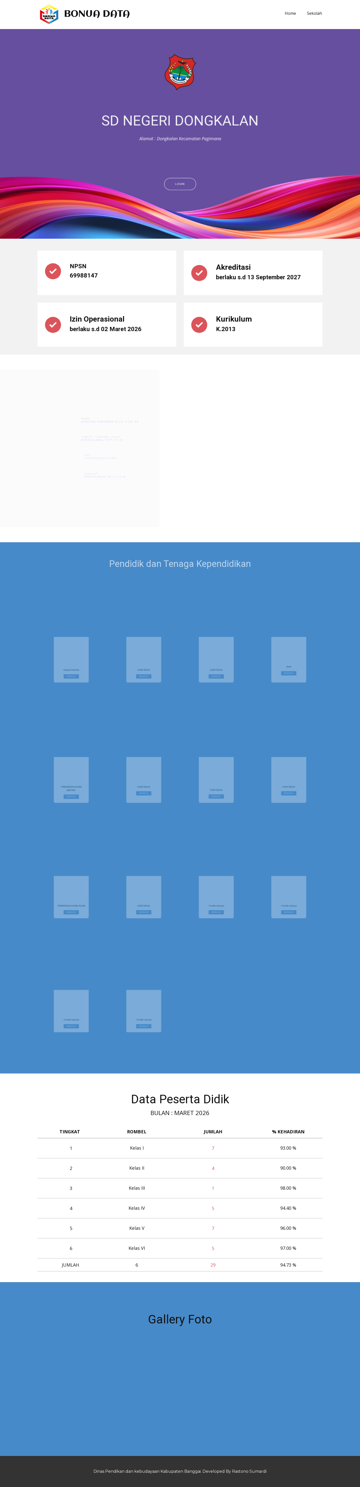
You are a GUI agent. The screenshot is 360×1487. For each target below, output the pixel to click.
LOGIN (180, 224)
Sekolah (314, 13)
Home (290, 13)
